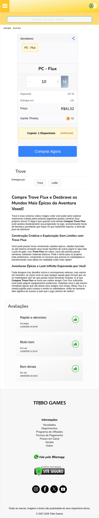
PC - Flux (30, 47)
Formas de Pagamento (49, 435)
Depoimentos (49, 428)
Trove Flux (17, 28)
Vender (49, 442)
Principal (7, 28)
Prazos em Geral (49, 439)
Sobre (49, 445)
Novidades (49, 425)
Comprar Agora (48, 151)
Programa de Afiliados (49, 432)
